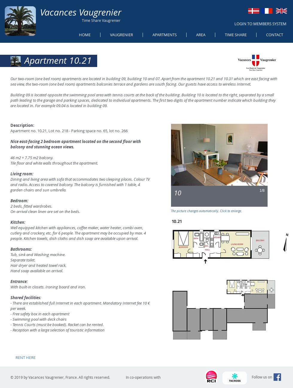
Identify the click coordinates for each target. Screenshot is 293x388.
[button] (219, 165)
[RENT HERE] (25, 357)
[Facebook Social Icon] (277, 377)
